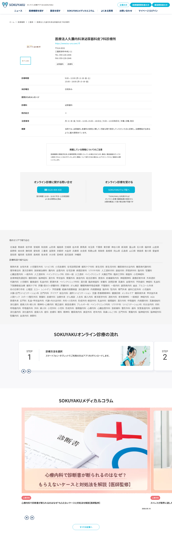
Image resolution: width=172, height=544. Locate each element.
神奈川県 (115, 247)
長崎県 (36, 254)
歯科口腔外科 (134, 289)
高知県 (13, 254)
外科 (36, 308)
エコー (37, 289)
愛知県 (36, 250)
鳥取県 (101, 250)
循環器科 (112, 300)
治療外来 (61, 296)
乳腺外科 (102, 300)
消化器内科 (15, 311)
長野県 (13, 250)
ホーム (11, 22)
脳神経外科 (155, 311)
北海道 (13, 247)
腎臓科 (149, 270)
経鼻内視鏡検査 (69, 289)
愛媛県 (156, 250)
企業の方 (123, 5)
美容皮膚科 (70, 304)
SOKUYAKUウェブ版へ (119, 189)
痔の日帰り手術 (17, 289)
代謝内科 (14, 281)
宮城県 (36, 247)
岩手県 (29, 247)
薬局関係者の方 (161, 5)
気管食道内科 (143, 308)
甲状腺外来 (152, 293)
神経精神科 (125, 278)
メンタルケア (127, 293)
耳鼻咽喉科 (155, 300)
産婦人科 (38, 311)
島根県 (109, 250)
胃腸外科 (70, 278)
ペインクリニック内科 (100, 304)
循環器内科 (80, 308)
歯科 (134, 308)
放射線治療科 (40, 270)
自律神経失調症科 (18, 278)
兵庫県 (75, 250)
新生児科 (100, 266)
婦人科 (43, 308)
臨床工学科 (119, 274)
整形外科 (126, 308)
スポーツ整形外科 (29, 296)
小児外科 (52, 308)
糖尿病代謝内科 (143, 266)
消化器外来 (83, 289)
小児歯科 (146, 289)
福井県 (148, 247)
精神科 (66, 311)
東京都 (107, 247)
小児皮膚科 (60, 266)
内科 (157, 304)
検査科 (129, 274)
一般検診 (134, 296)
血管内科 (60, 270)
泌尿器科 (155, 308)
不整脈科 (105, 285)
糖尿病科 (33, 278)
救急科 (101, 278)
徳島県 (140, 250)
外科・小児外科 (70, 300)
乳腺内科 (44, 281)
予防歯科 (140, 281)
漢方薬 (84, 281)
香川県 (148, 250)
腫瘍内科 (120, 270)
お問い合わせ (125, 11)
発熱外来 (14, 266)
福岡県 (21, 254)
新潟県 (124, 247)
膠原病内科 (126, 285)
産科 (46, 311)
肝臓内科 (65, 285)
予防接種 (56, 289)
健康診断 (116, 293)
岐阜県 (21, 250)
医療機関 (21, 22)
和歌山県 (92, 250)
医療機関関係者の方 (140, 5)
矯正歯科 (59, 304)
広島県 (124, 250)
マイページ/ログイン (148, 11)
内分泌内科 (148, 304)
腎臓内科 (14, 315)
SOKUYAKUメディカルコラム (80, 11)
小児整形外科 (36, 266)
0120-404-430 (55, 189)
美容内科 (80, 278)
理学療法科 (15, 270)
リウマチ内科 (94, 270)
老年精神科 (123, 296)
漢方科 (52, 278)
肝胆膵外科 (131, 270)
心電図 (29, 289)
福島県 (60, 247)
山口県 (132, 250)
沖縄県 (78, 254)
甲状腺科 (60, 278)
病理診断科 (81, 270)
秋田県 (44, 247)
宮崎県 (60, 254)
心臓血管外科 (103, 308)
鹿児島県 (69, 254)
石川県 (140, 247)
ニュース (18, 11)
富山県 (132, 247)
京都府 (60, 250)
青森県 (21, 247)
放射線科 (116, 308)
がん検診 (75, 285)
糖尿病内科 (76, 311)
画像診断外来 (138, 278)
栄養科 (104, 281)
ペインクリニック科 (55, 274)
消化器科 (14, 304)
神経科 (149, 281)
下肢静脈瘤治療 (17, 285)
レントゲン (46, 289)
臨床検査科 (93, 281)
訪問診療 (112, 281)
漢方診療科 (27, 270)
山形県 (52, 247)
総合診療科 (91, 278)
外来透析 (151, 278)
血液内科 (24, 315)
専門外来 (122, 289)
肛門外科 (123, 311)
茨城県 (68, 247)
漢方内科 (122, 300)
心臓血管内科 (16, 274)
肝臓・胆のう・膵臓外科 (48, 285)
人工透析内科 (107, 270)
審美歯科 (34, 281)
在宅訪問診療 (73, 266)
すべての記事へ (86, 527)
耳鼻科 (121, 281)
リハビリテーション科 (132, 304)
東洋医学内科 (100, 296)
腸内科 (52, 270)
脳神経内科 (143, 311)
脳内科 (141, 270)
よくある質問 (107, 11)
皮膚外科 (51, 296)
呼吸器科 (132, 300)
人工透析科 (39, 274)
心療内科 (91, 308)
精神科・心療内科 (45, 304)
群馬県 (83, 247)
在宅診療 (70, 270)
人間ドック (15, 296)
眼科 (60, 311)
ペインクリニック (92, 274)
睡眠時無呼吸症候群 (90, 285)
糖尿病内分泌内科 (126, 266)
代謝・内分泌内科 (53, 300)
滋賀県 (52, 250)
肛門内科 (44, 293)
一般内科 (115, 285)
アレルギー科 (83, 304)
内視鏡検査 (95, 289)
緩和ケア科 (31, 285)
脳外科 (106, 289)
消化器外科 (27, 311)
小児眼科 (24, 281)
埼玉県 (91, 247)
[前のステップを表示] (24, 371)
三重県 (30, 22)
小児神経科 (138, 274)
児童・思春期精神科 (101, 293)
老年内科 (97, 311)
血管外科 (130, 281)
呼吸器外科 (27, 308)
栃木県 (75, 247)
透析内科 (112, 296)
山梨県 (156, 247)
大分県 (52, 254)
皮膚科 (53, 311)
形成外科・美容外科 (87, 300)
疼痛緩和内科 (112, 278)
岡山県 (117, 250)
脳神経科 (43, 278)
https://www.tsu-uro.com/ (66, 43)
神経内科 (144, 296)
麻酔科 (33, 315)
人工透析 (79, 274)
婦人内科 (88, 296)
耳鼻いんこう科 (110, 311)
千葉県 (99, 247)
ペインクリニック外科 (69, 281)
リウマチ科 (116, 304)
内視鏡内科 (142, 300)
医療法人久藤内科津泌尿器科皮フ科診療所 (53, 22)
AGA (152, 296)
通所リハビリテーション (80, 293)
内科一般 (69, 274)
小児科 (61, 308)
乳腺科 (157, 281)
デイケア (54, 293)
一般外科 (28, 274)
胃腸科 (42, 296)
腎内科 (113, 289)
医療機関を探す (36, 11)
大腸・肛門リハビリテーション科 (24, 293)
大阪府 (68, 250)
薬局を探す (55, 11)
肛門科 (23, 300)
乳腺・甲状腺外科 (36, 300)
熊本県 (44, 254)
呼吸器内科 (15, 308)
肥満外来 (54, 281)
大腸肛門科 (106, 274)
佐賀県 (29, 254)
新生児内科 (110, 266)
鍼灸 (135, 285)
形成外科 (69, 308)
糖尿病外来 (140, 293)
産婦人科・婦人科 (28, 304)
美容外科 (87, 311)
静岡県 (29, 250)
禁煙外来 (14, 300)
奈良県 (83, 250)
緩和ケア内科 (88, 266)
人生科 (79, 296)
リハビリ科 (49, 266)
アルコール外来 (146, 285)
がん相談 (71, 296)
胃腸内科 (132, 311)
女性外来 (24, 266)
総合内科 (64, 293)
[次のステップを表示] (29, 371)
